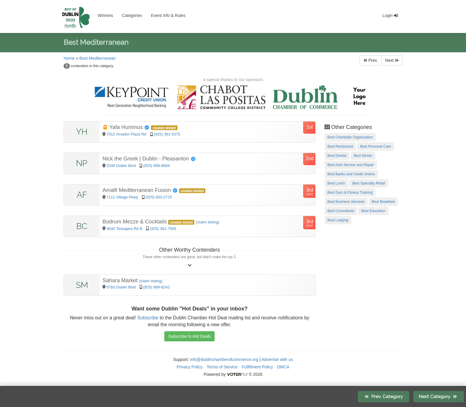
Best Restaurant (340, 146)
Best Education (373, 211)
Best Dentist (337, 156)
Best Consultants (341, 211)
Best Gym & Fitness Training (350, 192)
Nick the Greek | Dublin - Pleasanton (149, 159)
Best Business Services (346, 202)
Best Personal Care (375, 146)
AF (82, 195)
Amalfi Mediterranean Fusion (141, 190)
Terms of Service (222, 367)
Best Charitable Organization (350, 137)
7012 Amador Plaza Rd (126, 134)
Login (390, 15)
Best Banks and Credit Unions (351, 174)
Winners (105, 15)
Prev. (370, 60)
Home (69, 58)
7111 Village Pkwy (122, 197)
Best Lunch (336, 183)
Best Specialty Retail (368, 183)
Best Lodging (338, 220)
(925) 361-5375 (167, 134)
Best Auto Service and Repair (351, 165)
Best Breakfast (383, 202)
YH (81, 132)
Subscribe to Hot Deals (189, 336)
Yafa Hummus (127, 127)
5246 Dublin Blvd (121, 165)
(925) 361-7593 (163, 228)
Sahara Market (121, 280)
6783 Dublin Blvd (121, 287)
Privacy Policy (189, 367)
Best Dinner (363, 156)
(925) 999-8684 (156, 165)
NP (81, 163)
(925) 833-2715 (159, 197)
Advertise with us (277, 359)
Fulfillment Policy (257, 367)
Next (392, 60)
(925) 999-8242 (156, 287)
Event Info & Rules (168, 15)
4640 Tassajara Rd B (124, 228)
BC (81, 226)
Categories (132, 15)
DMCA (283, 367)
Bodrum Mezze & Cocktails (135, 222)
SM (82, 285)
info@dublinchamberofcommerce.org (224, 359)
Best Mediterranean (97, 58)
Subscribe (147, 317)
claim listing (207, 222)
